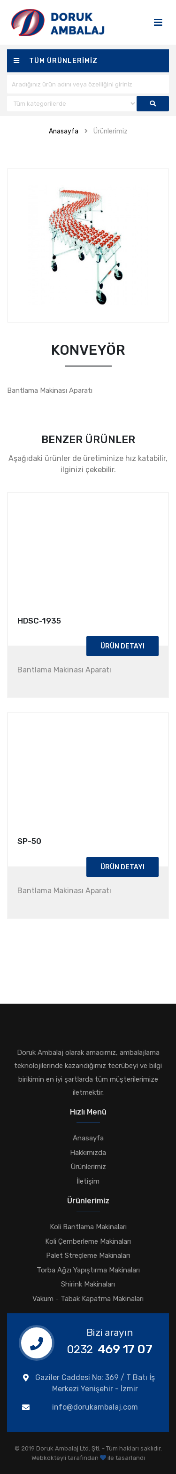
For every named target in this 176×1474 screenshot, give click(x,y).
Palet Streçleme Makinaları (88, 1255)
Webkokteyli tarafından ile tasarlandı (88, 1457)
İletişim (88, 1181)
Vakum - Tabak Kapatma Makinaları (88, 1299)
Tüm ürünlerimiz (56, 61)
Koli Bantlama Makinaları (88, 1227)
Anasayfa (63, 131)
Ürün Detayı (122, 646)
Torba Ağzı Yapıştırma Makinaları (88, 1270)
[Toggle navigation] (158, 22)
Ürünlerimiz (110, 131)
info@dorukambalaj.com (95, 1407)
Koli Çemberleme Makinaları (88, 1241)
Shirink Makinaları (88, 1284)
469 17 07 (110, 1349)
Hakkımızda (88, 1152)
